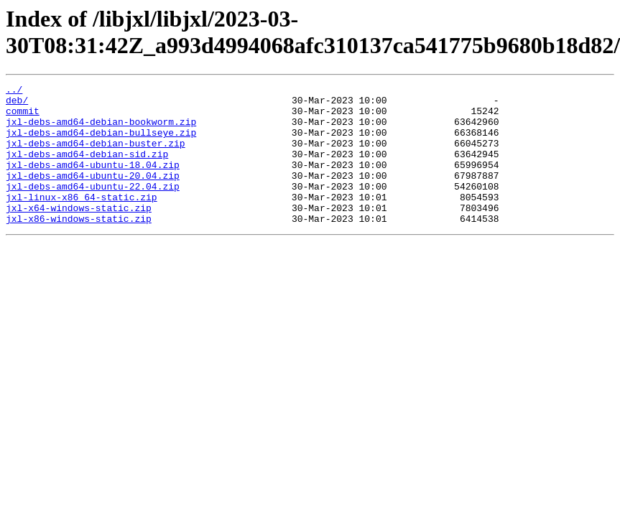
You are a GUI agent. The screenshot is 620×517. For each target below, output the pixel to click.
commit (23, 117)
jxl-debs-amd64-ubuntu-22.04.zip (93, 207)
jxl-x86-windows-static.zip (79, 246)
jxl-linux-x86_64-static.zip (81, 220)
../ (14, 91)
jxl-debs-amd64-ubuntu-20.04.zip (93, 194)
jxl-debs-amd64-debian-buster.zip (95, 155)
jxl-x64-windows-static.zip (79, 233)
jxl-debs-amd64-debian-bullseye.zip (101, 142)
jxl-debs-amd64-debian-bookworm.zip (101, 130)
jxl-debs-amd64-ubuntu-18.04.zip (93, 181)
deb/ (17, 104)
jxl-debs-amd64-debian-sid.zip (87, 168)
